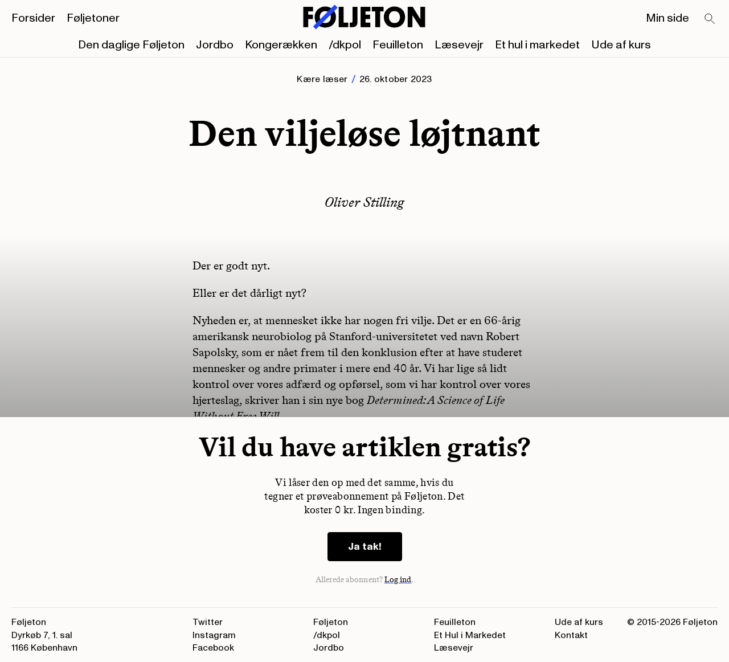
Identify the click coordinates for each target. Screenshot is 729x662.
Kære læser (322, 79)
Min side (667, 18)
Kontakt (571, 635)
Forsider (33, 18)
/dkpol (345, 45)
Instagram (214, 635)
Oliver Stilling (364, 202)
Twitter (208, 622)
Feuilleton (397, 45)
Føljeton (330, 622)
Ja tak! (365, 547)
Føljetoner (93, 18)
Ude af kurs (621, 45)
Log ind (398, 580)
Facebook (213, 647)
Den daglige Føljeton (131, 45)
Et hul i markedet (537, 45)
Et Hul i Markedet (470, 635)
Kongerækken (281, 45)
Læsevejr (459, 45)
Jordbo (215, 45)
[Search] (710, 19)
